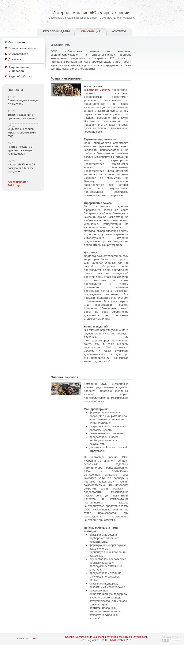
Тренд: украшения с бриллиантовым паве (21, 116)
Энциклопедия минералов (18, 69)
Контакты (119, 31)
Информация (90, 31)
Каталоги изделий (56, 31)
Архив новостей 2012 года (18, 183)
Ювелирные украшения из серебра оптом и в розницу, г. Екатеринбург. (105, 636)
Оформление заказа (22, 48)
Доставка (14, 59)
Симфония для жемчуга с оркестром (23, 102)
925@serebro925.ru (120, 640)
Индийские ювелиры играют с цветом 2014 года (22, 132)
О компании (16, 42)
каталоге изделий (98, 89)
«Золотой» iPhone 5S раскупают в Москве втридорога (21, 168)
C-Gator (32, 638)
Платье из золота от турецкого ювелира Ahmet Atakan (21, 150)
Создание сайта (171, 638)
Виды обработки (20, 76)
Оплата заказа (18, 53)
